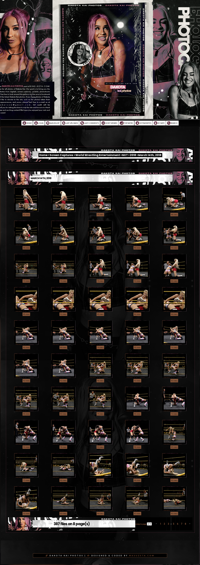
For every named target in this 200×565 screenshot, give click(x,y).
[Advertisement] (100, 139)
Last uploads (70, 123)
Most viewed (109, 123)
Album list (53, 123)
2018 (133, 155)
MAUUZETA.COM (141, 555)
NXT (125, 155)
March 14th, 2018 (149, 155)
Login (39, 123)
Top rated (126, 123)
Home (27, 123)
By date (159, 123)
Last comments (89, 123)
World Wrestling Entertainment (97, 155)
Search (172, 123)
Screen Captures (61, 155)
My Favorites (143, 123)
